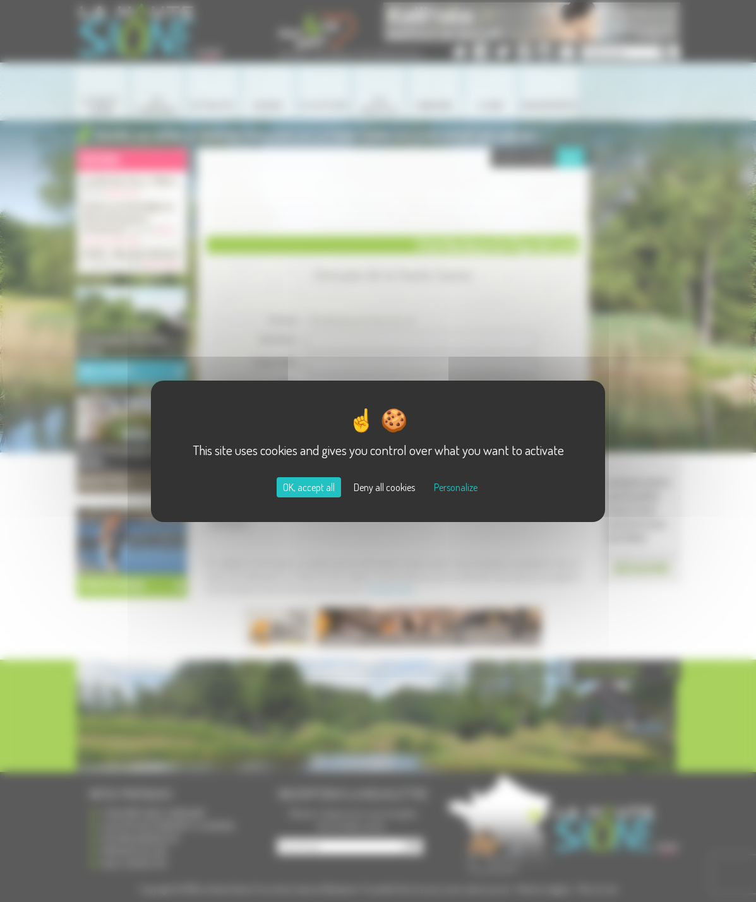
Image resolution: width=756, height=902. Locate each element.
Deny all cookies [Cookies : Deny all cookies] (384, 487)
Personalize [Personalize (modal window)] (455, 487)
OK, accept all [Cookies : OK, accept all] (309, 487)
